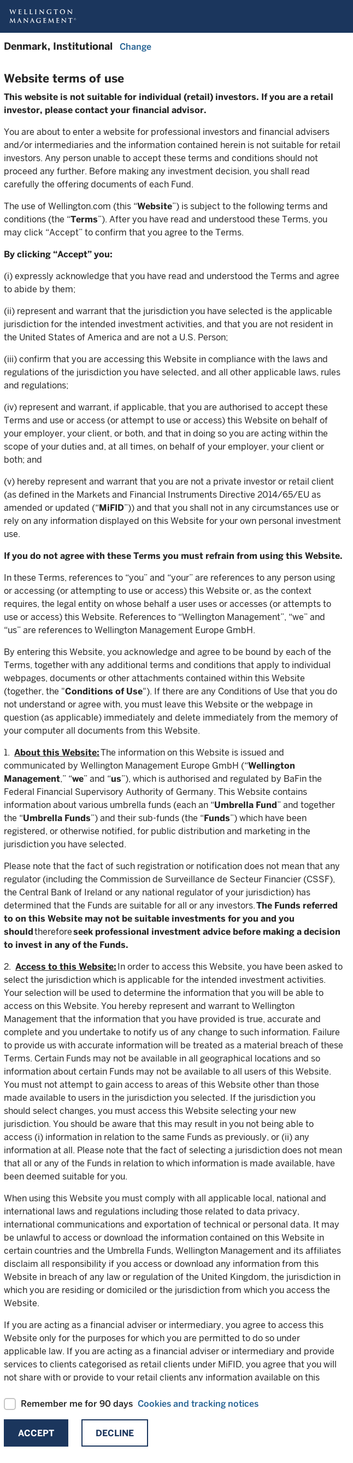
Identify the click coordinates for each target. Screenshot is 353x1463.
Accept (36, 1433)
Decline (115, 1433)
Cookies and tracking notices (198, 1404)
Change (135, 47)
